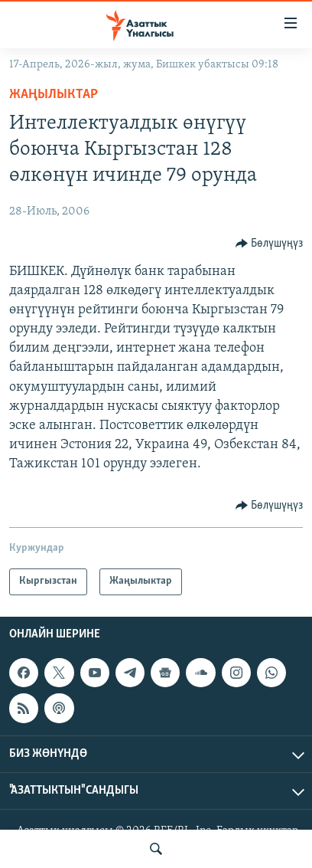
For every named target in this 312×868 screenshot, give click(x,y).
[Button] (270, 243)
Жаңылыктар (53, 94)
